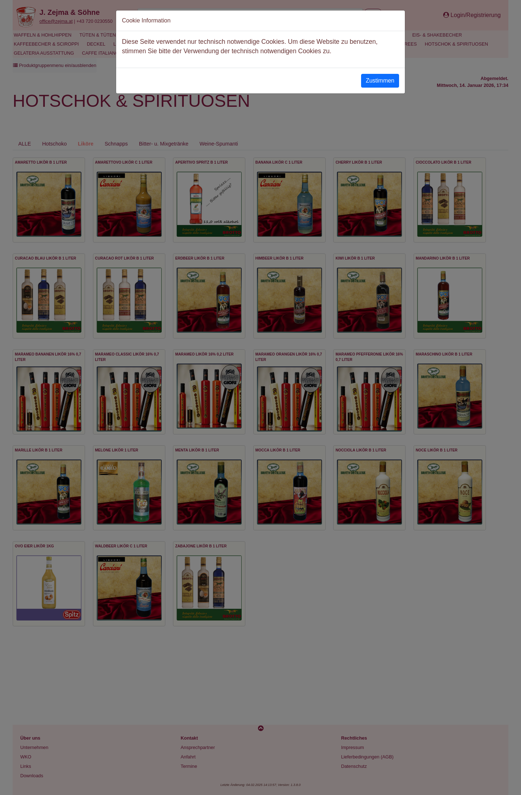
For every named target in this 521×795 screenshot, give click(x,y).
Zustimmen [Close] (380, 80)
